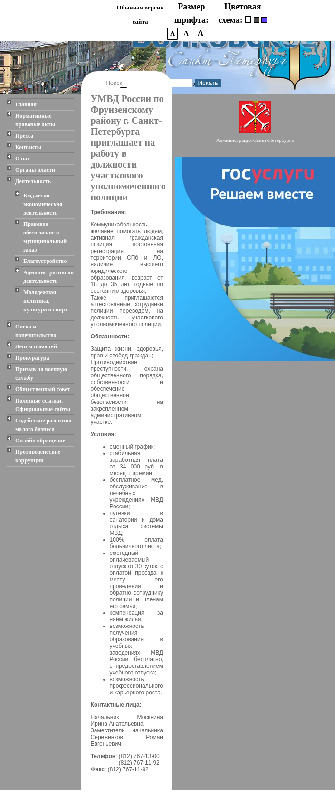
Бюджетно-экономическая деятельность (43, 204)
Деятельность (33, 181)
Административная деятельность (48, 276)
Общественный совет (42, 389)
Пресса (24, 135)
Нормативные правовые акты (35, 120)
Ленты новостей (36, 346)
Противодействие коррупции (37, 456)
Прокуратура (32, 358)
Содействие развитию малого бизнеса (43, 424)
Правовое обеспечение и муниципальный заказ (45, 237)
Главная (26, 104)
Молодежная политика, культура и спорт (45, 301)
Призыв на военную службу (41, 373)
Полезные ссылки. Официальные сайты (42, 404)
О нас (22, 158)
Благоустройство (45, 261)
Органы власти (35, 170)
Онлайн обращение (40, 440)
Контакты (28, 147)
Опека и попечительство (35, 330)
